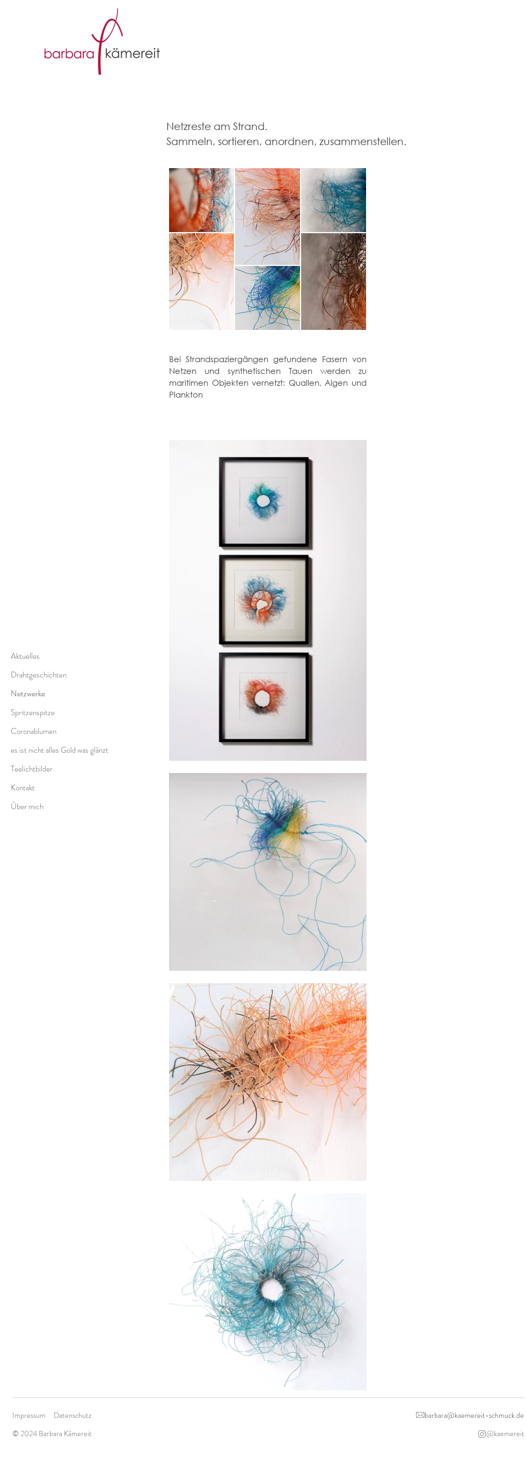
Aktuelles (25, 656)
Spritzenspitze (33, 712)
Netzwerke (28, 694)
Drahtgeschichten (39, 675)
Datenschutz (72, 1415)
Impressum (29, 1415)
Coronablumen (33, 731)
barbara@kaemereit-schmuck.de (474, 1415)
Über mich (27, 806)
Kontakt (23, 788)
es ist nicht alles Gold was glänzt (58, 750)
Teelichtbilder (32, 769)
